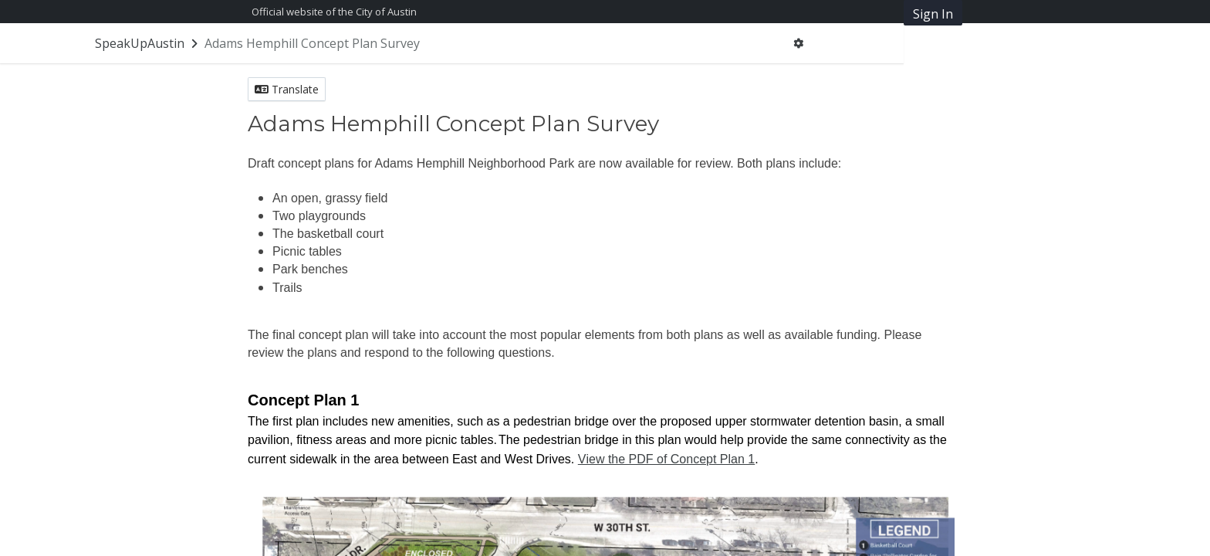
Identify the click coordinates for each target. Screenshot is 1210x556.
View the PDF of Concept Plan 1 (666, 459)
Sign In (933, 13)
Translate (287, 89)
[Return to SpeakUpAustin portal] (148, 43)
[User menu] (798, 43)
